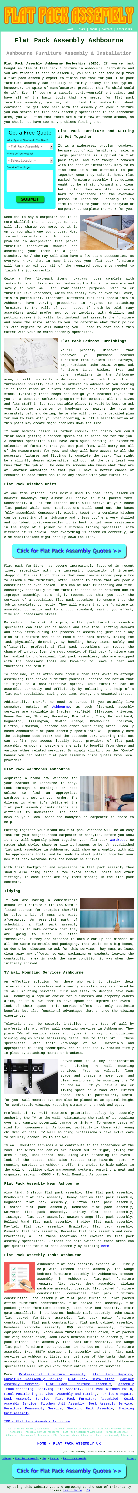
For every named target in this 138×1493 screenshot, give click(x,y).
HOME (70, 29)
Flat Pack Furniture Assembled (86, 1399)
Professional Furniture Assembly (52, 1374)
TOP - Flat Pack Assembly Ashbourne (37, 1421)
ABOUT (93, 29)
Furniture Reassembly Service (33, 1379)
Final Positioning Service (28, 1394)
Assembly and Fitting (77, 1394)
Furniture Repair (116, 1394)
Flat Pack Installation (91, 1379)
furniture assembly (90, 180)
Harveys (125, 360)
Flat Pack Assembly (27, 1458)
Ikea (119, 370)
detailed (116, 413)
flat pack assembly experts (83, 1264)
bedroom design (36, 431)
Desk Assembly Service (26, 1399)
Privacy (131, 1458)
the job (24, 270)
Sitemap (6, 1458)
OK (88, 1490)
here (105, 1246)
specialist (73, 436)
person (64, 199)
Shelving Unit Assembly (59, 1389)
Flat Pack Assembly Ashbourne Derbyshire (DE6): (52, 63)
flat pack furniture (58, 68)
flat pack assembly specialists (66, 731)
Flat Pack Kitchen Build (109, 1389)
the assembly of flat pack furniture (69, 1298)
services (113, 1366)
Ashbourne (61, 707)
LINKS (81, 29)
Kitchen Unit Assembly (62, 1403)
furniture (125, 261)
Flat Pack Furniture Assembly (78, 1384)
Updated (54, 1458)
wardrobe (117, 840)
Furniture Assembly (75, 1458)
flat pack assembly (26, 78)
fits (16, 404)
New (44, 1458)
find (18, 1192)
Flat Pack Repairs (112, 1374)
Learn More (72, 1490)
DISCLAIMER (124, 29)
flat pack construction (53, 1322)
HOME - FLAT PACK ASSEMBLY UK (69, 1443)
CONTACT (107, 29)
